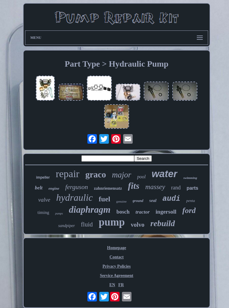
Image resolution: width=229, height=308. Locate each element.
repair (67, 173)
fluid (87, 224)
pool (141, 176)
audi (171, 198)
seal (153, 200)
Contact (116, 257)
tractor (143, 212)
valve (44, 200)
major (121, 174)
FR (121, 285)
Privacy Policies (117, 266)
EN (112, 285)
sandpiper (66, 225)
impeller (43, 177)
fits (133, 186)
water (164, 173)
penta (190, 200)
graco (95, 174)
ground (138, 201)
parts (192, 188)
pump (112, 222)
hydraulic (74, 197)
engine (54, 188)
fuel (104, 199)
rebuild (162, 223)
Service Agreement (116, 275)
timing (43, 212)
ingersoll (166, 212)
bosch (123, 212)
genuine (121, 201)
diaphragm (90, 209)
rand (176, 188)
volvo (138, 224)
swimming (190, 178)
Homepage (116, 248)
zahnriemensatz (108, 188)
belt (39, 188)
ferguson (76, 187)
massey (155, 187)
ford (189, 210)
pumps (59, 213)
